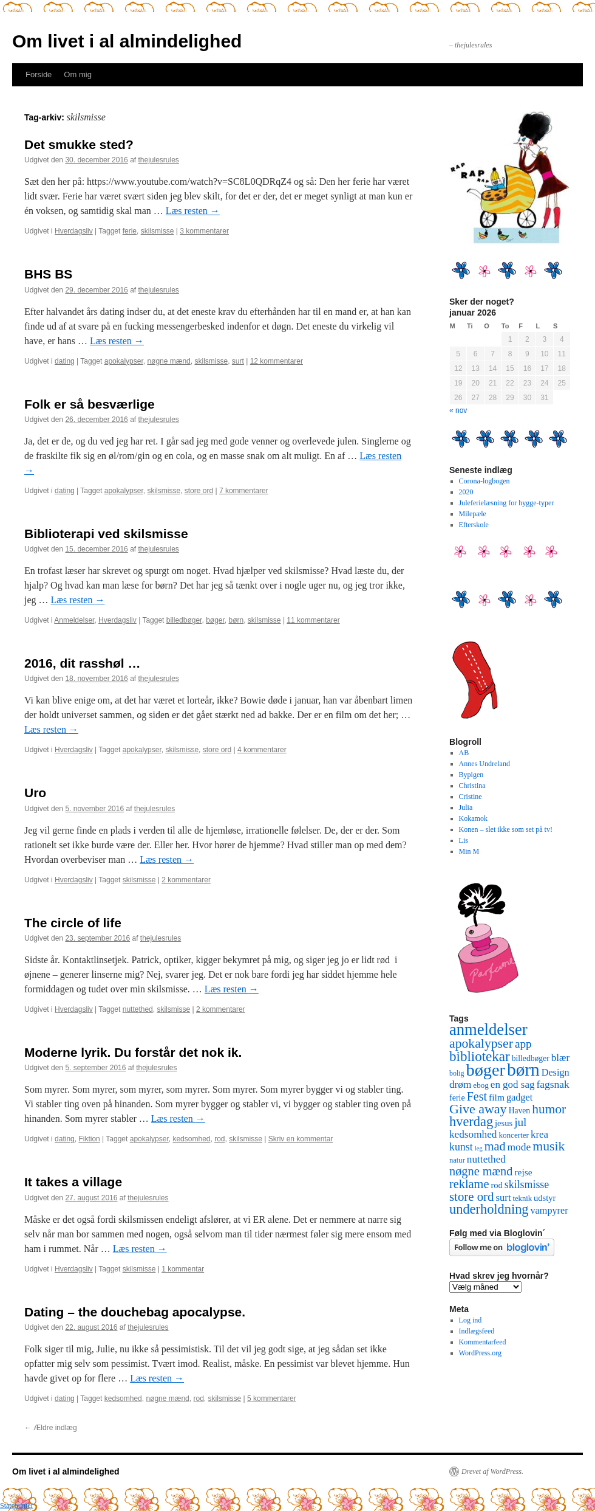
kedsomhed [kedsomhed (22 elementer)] (473, 1134)
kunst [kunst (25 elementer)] (461, 1147)
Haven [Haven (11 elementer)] (520, 1110)
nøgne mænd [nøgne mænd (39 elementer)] (480, 1171)
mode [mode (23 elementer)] (519, 1147)
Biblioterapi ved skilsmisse (106, 534)
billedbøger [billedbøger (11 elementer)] (530, 1058)
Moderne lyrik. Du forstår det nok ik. (133, 1052)
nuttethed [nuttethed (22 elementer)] (486, 1159)
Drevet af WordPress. (492, 1471)
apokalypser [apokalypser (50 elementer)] (481, 1043)
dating (65, 361)
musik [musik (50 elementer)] (548, 1146)
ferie (130, 231)
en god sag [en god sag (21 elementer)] (513, 1084)
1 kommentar (183, 1269)
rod (219, 1139)
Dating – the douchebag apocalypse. (134, 1312)
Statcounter (16, 1505)
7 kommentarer (243, 490)
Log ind (470, 1320)
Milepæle (472, 514)
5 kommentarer (271, 1398)
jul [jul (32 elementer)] (520, 1122)
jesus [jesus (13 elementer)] (503, 1123)
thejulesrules (158, 160)
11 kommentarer (313, 620)
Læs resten (193, 211)
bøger (215, 620)
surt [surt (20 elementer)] (503, 1197)
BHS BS (48, 274)
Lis (463, 840)
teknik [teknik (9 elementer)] (522, 1198)
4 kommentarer (262, 749)
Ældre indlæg (50, 1427)
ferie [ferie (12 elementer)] (457, 1097)
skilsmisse (157, 231)
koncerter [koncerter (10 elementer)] (513, 1134)
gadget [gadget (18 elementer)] (519, 1097)
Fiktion (89, 1139)
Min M (469, 851)
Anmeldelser (74, 620)
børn (236, 620)
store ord (199, 490)
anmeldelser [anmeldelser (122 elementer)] (488, 1029)
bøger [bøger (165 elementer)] (485, 1069)
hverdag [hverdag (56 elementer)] (471, 1121)
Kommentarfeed (482, 1342)
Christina (472, 785)
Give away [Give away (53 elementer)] (478, 1108)
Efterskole (474, 524)
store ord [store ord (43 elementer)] (471, 1196)
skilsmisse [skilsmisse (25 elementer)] (527, 1184)
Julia (466, 807)
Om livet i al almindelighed (127, 41)
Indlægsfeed (477, 1331)
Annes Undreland (484, 763)
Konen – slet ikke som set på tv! (505, 829)
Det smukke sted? (79, 144)
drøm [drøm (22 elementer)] (460, 1084)
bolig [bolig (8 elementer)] (456, 1073)
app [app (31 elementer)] (523, 1043)
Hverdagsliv (74, 231)
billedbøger (184, 620)
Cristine (470, 796)
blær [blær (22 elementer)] (560, 1057)
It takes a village (73, 1182)
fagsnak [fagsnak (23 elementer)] (552, 1084)
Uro (35, 793)
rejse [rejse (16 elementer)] (523, 1172)
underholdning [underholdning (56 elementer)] (489, 1209)
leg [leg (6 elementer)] (479, 1148)
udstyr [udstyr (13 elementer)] (545, 1198)
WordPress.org (480, 1353)
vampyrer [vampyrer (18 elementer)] (549, 1210)
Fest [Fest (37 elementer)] (477, 1096)
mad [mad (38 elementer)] (495, 1146)
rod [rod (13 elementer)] (496, 1185)
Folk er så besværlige (89, 404)
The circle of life (72, 923)
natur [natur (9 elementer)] (457, 1160)
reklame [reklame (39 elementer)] (469, 1184)
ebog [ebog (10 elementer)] (480, 1085)
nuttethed (138, 1009)
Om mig (78, 74)
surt (238, 361)
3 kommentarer (204, 231)
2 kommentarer (186, 880)
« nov (458, 410)
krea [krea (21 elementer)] (539, 1134)
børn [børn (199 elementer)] (523, 1069)
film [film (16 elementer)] (497, 1097)
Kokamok (473, 818)
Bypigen (471, 774)
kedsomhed (191, 1139)
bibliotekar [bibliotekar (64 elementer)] (479, 1056)
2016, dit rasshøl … (82, 663)
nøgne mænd (168, 361)
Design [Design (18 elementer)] (556, 1072)
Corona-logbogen (484, 481)
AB (464, 753)
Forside (38, 74)
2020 (466, 492)
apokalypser (123, 361)
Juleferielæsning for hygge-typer (506, 503)
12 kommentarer (276, 361)
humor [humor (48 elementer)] (549, 1109)
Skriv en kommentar (300, 1139)
